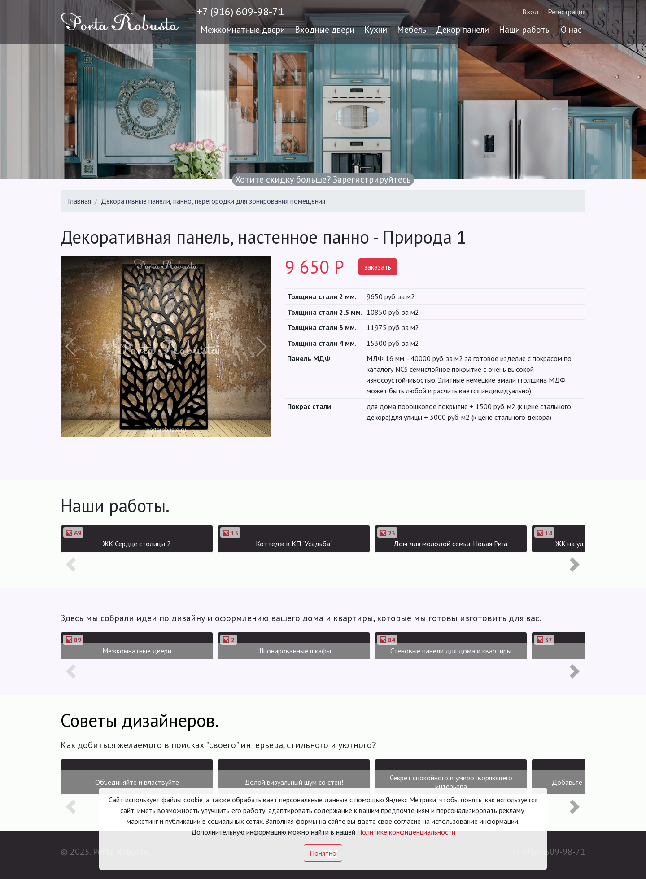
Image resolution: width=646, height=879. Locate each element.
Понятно (323, 853)
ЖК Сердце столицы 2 (137, 543)
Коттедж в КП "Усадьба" (294, 543)
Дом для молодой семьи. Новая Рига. (451, 543)
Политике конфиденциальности (406, 831)
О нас (571, 29)
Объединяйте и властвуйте (137, 782)
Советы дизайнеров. (140, 720)
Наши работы (525, 29)
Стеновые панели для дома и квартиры (450, 650)
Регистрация (566, 11)
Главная (79, 200)
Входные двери (324, 29)
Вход (530, 11)
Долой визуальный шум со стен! (293, 782)
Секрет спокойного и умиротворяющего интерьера (451, 782)
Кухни (375, 29)
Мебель (411, 29)
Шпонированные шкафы (294, 650)
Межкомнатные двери (243, 29)
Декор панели (462, 29)
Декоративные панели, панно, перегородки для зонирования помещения (213, 200)
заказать (377, 266)
